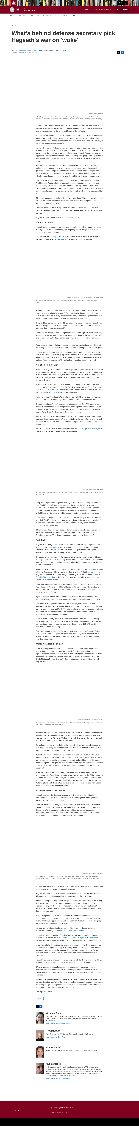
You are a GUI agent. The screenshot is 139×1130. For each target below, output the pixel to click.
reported (92, 942)
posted (90, 576)
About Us (76, 20)
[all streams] (122, 14)
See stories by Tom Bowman (57, 1041)
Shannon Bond (25, 55)
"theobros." (57, 626)
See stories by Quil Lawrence (58, 1083)
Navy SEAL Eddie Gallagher (73, 942)
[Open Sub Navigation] (26, 20)
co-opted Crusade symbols (92, 433)
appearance (59, 244)
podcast (56, 552)
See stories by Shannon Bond (58, 1028)
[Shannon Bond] (40, 1022)
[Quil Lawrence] (40, 1073)
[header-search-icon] (115, 5)
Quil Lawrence (60, 55)
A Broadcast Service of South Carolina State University (62, 1112)
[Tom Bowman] (40, 1040)
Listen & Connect (61, 20)
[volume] (17, 14)
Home (12, 20)
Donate (124, 5)
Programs (20, 20)
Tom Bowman (37, 55)
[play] (12, 14)
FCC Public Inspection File (59, 1117)
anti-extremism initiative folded (72, 935)
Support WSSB (43, 20)
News (31, 20)
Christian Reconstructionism (46, 581)
